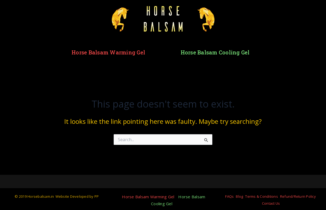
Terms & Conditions (261, 196)
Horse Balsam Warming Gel (108, 52)
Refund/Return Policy (298, 196)
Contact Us (271, 203)
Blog (239, 196)
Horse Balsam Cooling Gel (215, 52)
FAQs (229, 196)
